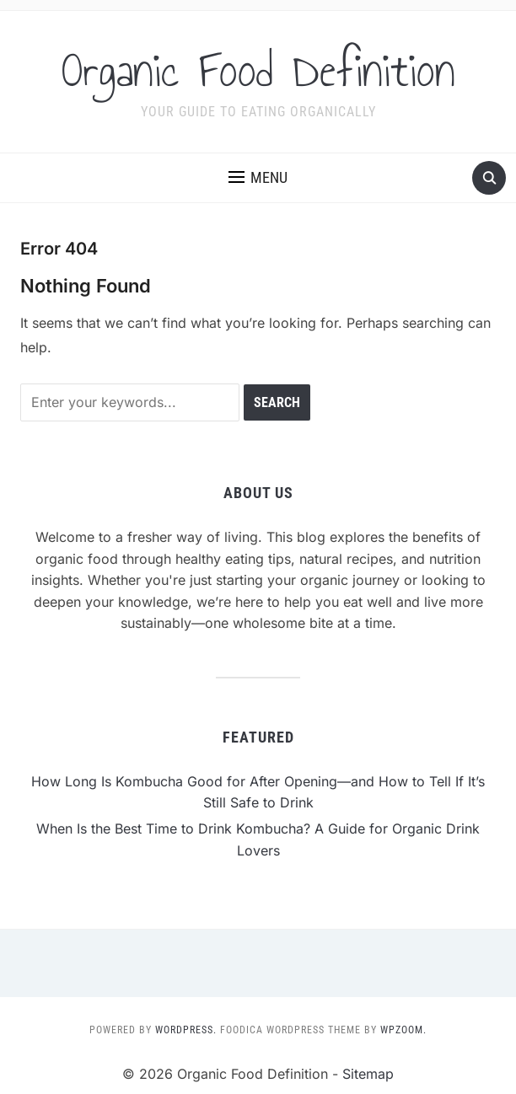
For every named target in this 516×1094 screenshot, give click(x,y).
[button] (258, 178)
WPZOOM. (403, 1030)
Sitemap (368, 1073)
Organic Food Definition (258, 71)
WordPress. (186, 1030)
